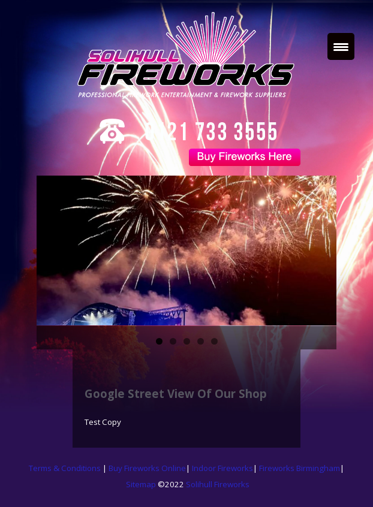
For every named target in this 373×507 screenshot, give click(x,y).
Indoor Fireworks (222, 468)
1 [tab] (159, 341)
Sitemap (141, 484)
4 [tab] (200, 341)
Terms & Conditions (66, 468)
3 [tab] (187, 341)
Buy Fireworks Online (147, 468)
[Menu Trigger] (340, 46)
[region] (186, 250)
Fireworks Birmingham (299, 468)
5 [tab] (214, 341)
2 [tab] (173, 341)
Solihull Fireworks (217, 484)
